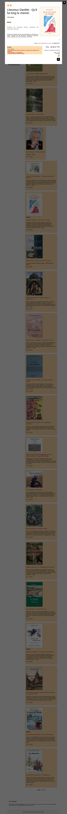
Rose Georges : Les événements (15, 52)
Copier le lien (56, 43)
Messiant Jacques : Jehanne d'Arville (16, 53)
